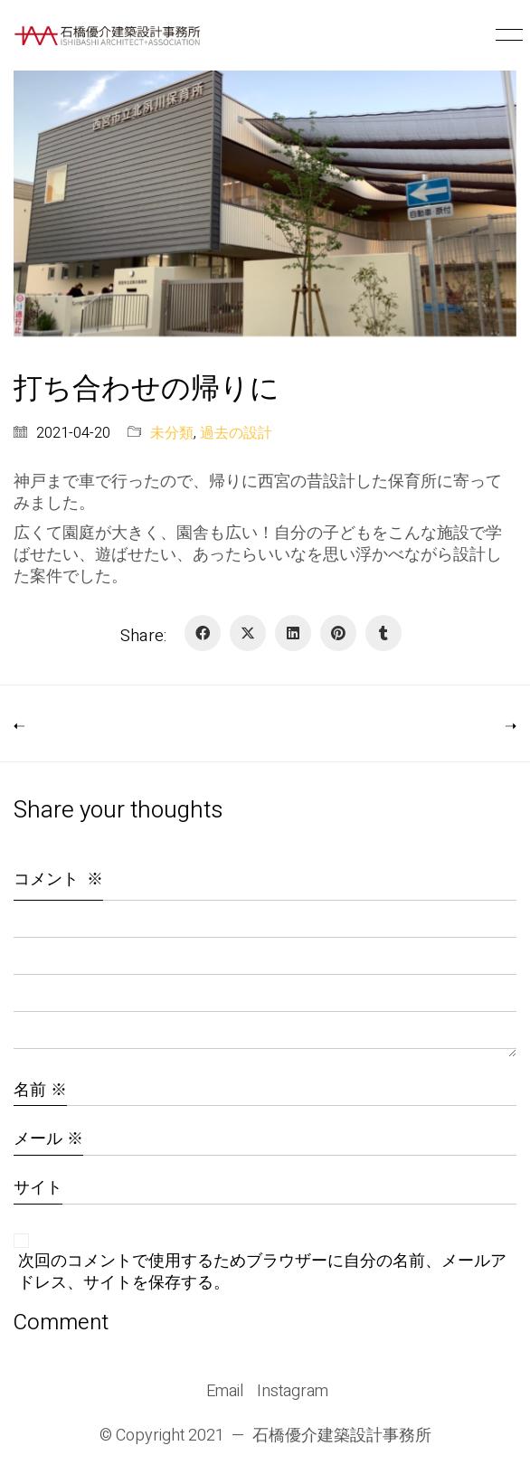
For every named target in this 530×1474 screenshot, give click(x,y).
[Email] (224, 1392)
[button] (506, 35)
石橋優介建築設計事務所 (341, 1436)
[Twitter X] (248, 633)
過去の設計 (236, 433)
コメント (58, 879)
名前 (40, 1090)
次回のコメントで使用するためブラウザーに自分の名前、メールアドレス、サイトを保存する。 (262, 1272)
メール (48, 1139)
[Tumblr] (383, 633)
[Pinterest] (338, 633)
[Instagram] (292, 1392)
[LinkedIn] (293, 633)
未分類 (172, 433)
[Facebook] (203, 633)
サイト (38, 1188)
